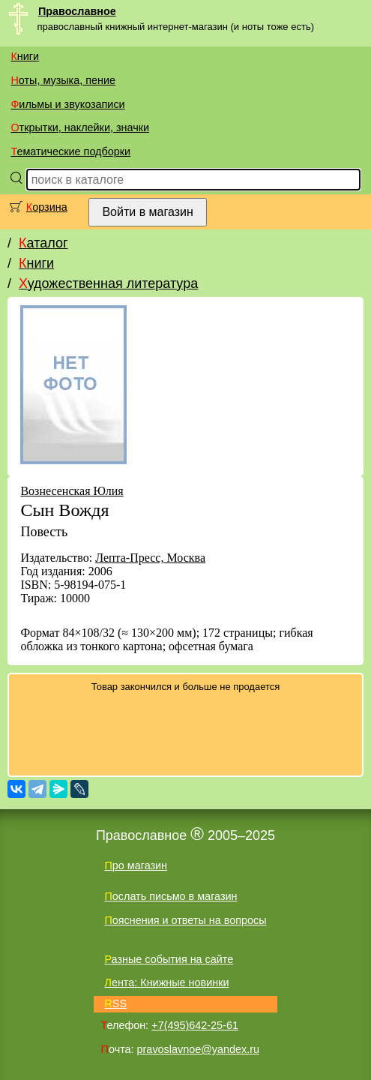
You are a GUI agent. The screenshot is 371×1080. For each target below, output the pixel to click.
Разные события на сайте (168, 959)
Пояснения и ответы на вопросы (185, 920)
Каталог (43, 243)
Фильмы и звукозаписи (67, 104)
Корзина (46, 207)
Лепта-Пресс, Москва (150, 557)
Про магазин (135, 866)
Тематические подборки (70, 152)
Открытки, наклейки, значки (79, 128)
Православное (77, 11)
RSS (115, 1004)
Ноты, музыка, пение (62, 80)
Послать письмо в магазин (170, 896)
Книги (24, 56)
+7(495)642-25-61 (194, 1025)
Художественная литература (108, 283)
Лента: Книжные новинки (166, 982)
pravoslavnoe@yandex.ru (198, 1049)
